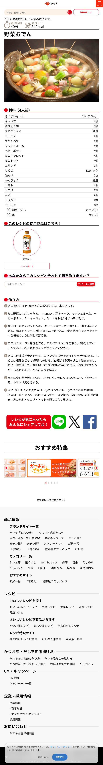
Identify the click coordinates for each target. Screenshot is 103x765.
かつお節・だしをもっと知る (28, 664)
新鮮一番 (73, 543)
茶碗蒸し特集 (74, 639)
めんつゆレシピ (43, 626)
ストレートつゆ (53, 543)
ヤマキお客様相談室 (22, 733)
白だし (42, 568)
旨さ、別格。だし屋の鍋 (25, 538)
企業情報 (15, 703)
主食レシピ (49, 607)
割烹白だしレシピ (68, 626)
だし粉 (79, 549)
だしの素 (88, 562)
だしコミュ (86, 664)
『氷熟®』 (16, 549)
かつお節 (15, 562)
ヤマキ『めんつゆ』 (22, 533)
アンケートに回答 (86, 283)
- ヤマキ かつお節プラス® (25, 714)
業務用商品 (87, 568)
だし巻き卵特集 (51, 639)
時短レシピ (16, 612)
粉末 (75, 562)
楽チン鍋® (16, 543)
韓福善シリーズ (54, 538)
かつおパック (49, 562)
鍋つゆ (71, 568)
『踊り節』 (34, 549)
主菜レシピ (67, 607)
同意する (59, 757)
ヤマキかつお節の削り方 (25, 658)
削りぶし (30, 562)
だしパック (16, 568)
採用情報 (15, 719)
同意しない (43, 757)
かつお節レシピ (19, 626)
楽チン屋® (33, 543)
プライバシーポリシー (61, 747)
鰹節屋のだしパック (57, 549)
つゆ (31, 568)
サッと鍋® (74, 538)
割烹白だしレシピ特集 (23, 639)
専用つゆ (56, 568)
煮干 (65, 562)
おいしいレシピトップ (23, 607)
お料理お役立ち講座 (62, 664)
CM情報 (14, 678)
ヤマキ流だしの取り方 (58, 658)
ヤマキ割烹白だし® (51, 533)
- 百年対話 (16, 708)
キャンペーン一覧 (21, 683)
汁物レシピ (86, 607)
